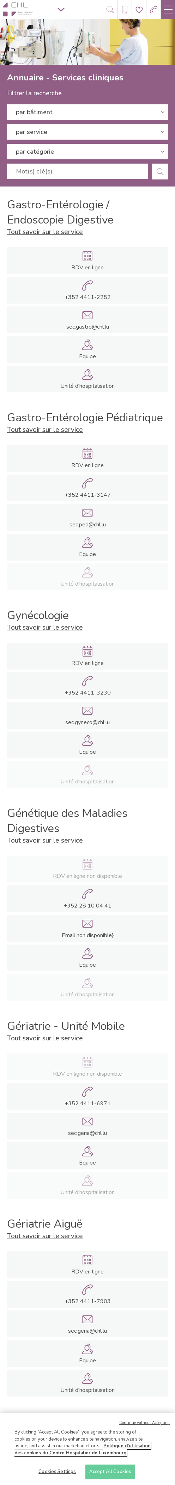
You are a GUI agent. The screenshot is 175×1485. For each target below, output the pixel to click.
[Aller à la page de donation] (139, 9)
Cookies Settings (57, 1473)
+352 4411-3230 (88, 693)
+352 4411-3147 (88, 495)
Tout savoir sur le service (45, 232)
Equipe (87, 356)
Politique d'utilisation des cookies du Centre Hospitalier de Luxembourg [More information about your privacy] (82, 1451)
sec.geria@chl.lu (87, 1133)
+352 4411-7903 (88, 1301)
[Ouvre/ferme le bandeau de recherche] (110, 9)
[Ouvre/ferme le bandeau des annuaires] (124, 9)
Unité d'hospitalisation (87, 386)
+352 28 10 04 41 (87, 906)
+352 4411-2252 (88, 297)
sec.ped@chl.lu (88, 524)
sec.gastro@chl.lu (87, 327)
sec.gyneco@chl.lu (87, 722)
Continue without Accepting (144, 1424)
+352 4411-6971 (88, 1103)
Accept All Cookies (110, 1473)
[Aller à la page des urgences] (153, 9)
